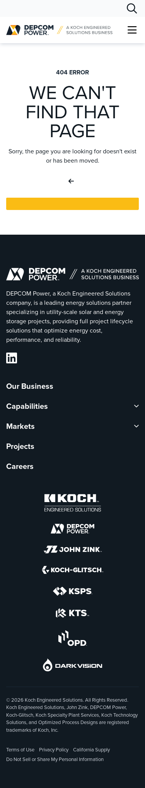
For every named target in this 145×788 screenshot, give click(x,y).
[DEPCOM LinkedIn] (11, 358)
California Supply (91, 749)
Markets (20, 426)
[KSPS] (73, 592)
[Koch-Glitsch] (73, 571)
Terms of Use (20, 749)
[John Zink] (72, 551)
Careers (20, 466)
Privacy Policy (53, 749)
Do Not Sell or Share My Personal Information (55, 760)
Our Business (29, 386)
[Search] (132, 8)
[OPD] (72, 639)
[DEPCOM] (72, 530)
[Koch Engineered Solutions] (72, 504)
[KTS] (72, 614)
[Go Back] (72, 181)
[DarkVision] (72, 666)
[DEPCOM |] (59, 30)
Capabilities (27, 406)
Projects (20, 446)
